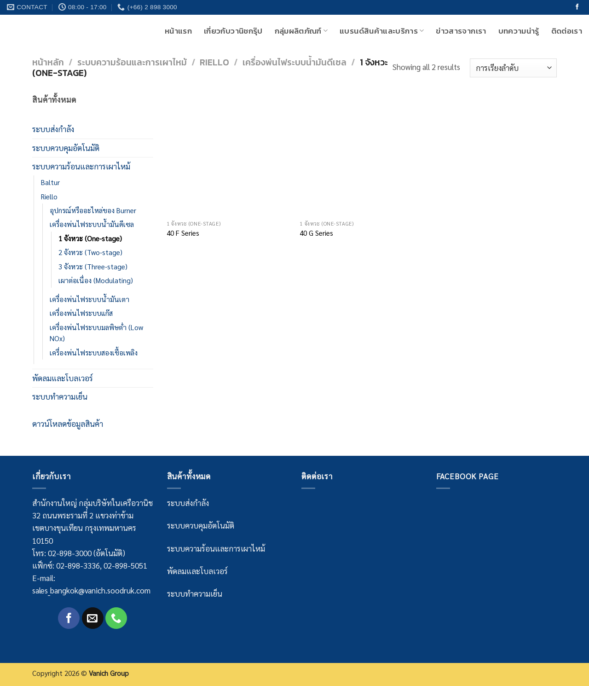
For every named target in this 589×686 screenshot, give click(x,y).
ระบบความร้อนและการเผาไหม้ (132, 62)
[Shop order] (513, 67)
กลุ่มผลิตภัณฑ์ (301, 31)
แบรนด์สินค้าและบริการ (382, 31)
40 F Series (183, 233)
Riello (214, 62)
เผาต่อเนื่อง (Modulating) (95, 280)
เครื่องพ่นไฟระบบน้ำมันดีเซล (294, 62)
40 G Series (316, 233)
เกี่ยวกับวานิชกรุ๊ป (233, 31)
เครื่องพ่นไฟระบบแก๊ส (81, 313)
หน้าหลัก (48, 62)
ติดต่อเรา (566, 31)
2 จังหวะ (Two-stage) (90, 252)
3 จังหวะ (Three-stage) (92, 266)
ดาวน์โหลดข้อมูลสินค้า (67, 424)
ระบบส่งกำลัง (53, 129)
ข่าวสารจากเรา (461, 31)
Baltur (50, 182)
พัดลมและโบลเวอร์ (62, 378)
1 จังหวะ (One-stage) (90, 238)
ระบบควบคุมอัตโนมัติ (65, 148)
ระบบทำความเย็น (59, 396)
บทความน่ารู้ (518, 31)
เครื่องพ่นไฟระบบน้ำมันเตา (89, 299)
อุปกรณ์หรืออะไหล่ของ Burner (93, 210)
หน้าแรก (178, 31)
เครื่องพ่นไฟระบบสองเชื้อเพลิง (94, 352)
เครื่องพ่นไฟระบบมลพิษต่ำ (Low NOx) (96, 333)
